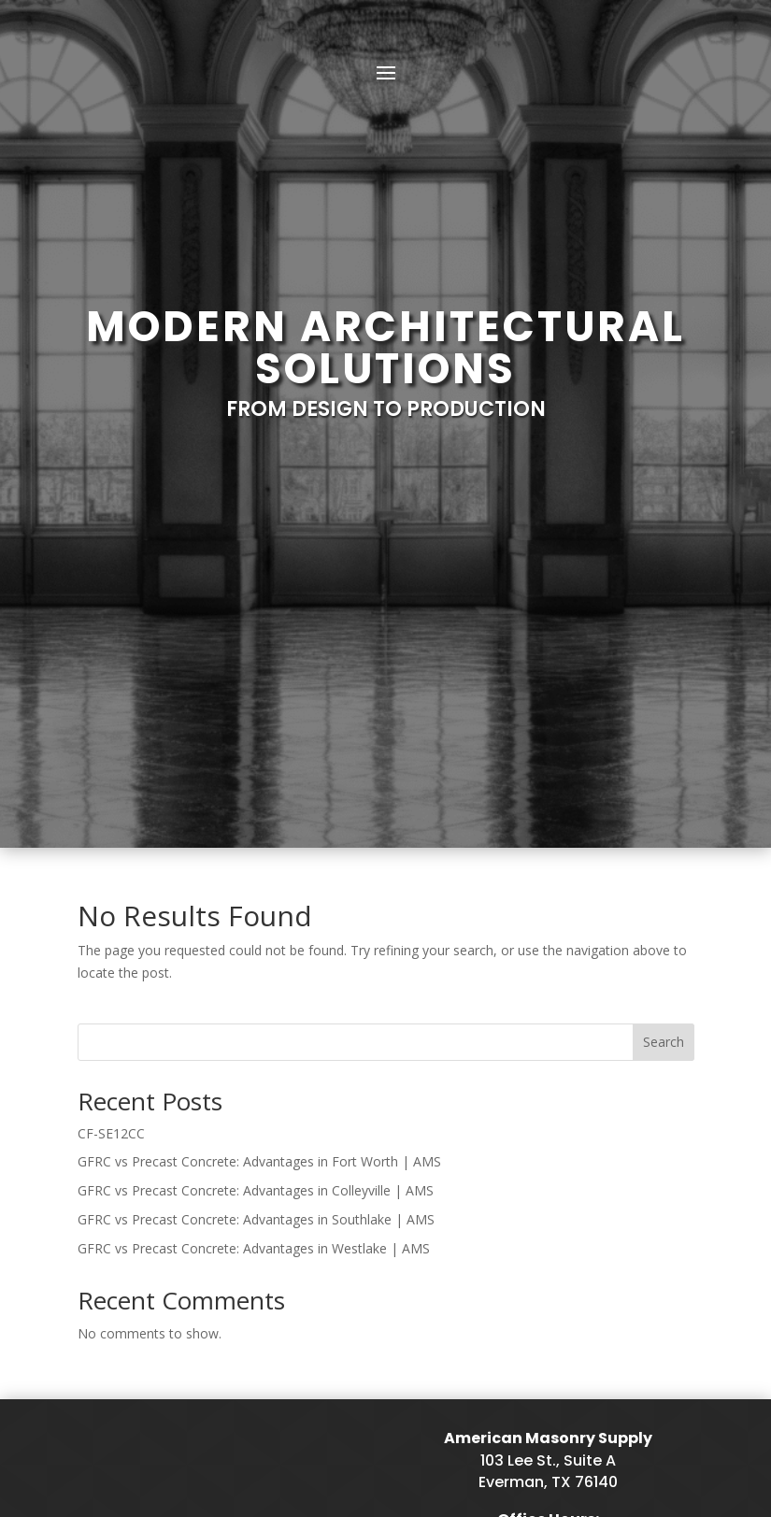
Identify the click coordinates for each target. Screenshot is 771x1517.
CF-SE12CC (111, 789)
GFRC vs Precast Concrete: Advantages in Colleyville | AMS (256, 846)
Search (663, 698)
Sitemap (222, 1435)
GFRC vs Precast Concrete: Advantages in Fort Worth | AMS (259, 817)
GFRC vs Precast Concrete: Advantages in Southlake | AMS (256, 875)
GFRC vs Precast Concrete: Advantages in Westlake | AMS (254, 904)
